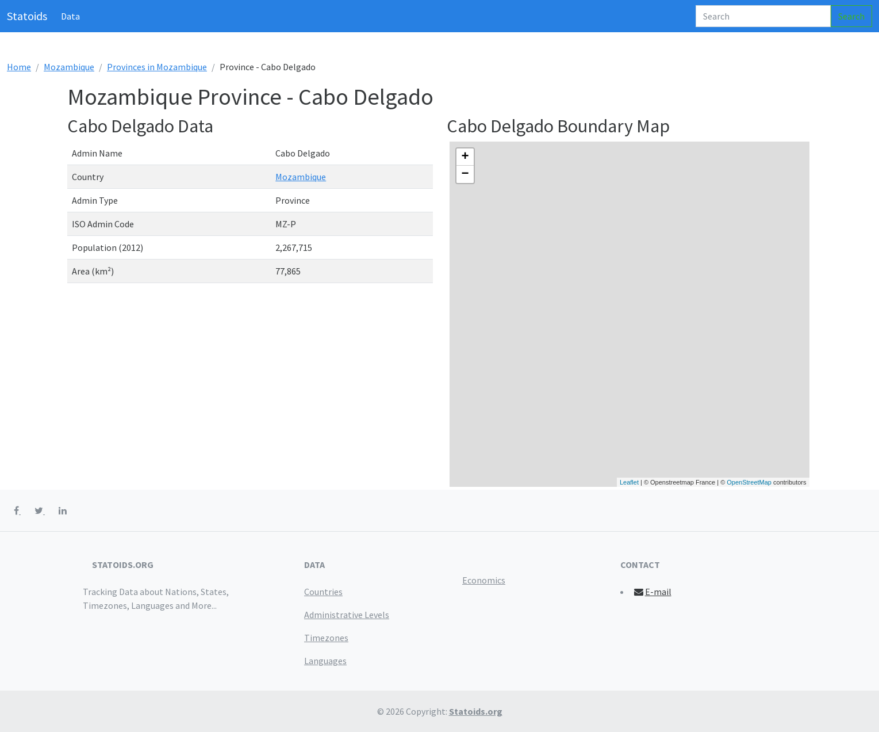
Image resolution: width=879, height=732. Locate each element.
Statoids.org (475, 711)
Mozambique (69, 67)
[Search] (763, 16)
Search (851, 16)
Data (70, 16)
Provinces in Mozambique (157, 67)
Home (19, 67)
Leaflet (629, 482)
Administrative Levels (346, 614)
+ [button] (465, 157)
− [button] (465, 174)
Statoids (27, 16)
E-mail (652, 591)
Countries (323, 591)
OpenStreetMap (749, 482)
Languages (325, 660)
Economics (483, 580)
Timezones (326, 637)
